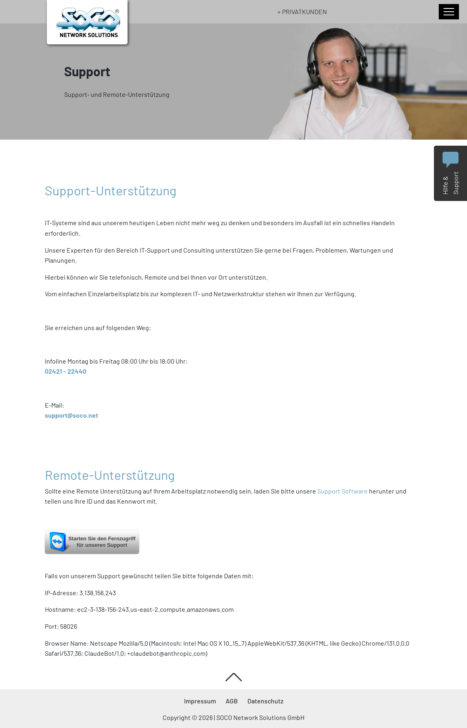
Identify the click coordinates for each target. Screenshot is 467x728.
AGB (232, 701)
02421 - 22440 (65, 371)
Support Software (342, 491)
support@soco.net (71, 415)
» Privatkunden (302, 11)
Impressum (200, 701)
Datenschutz (265, 701)
